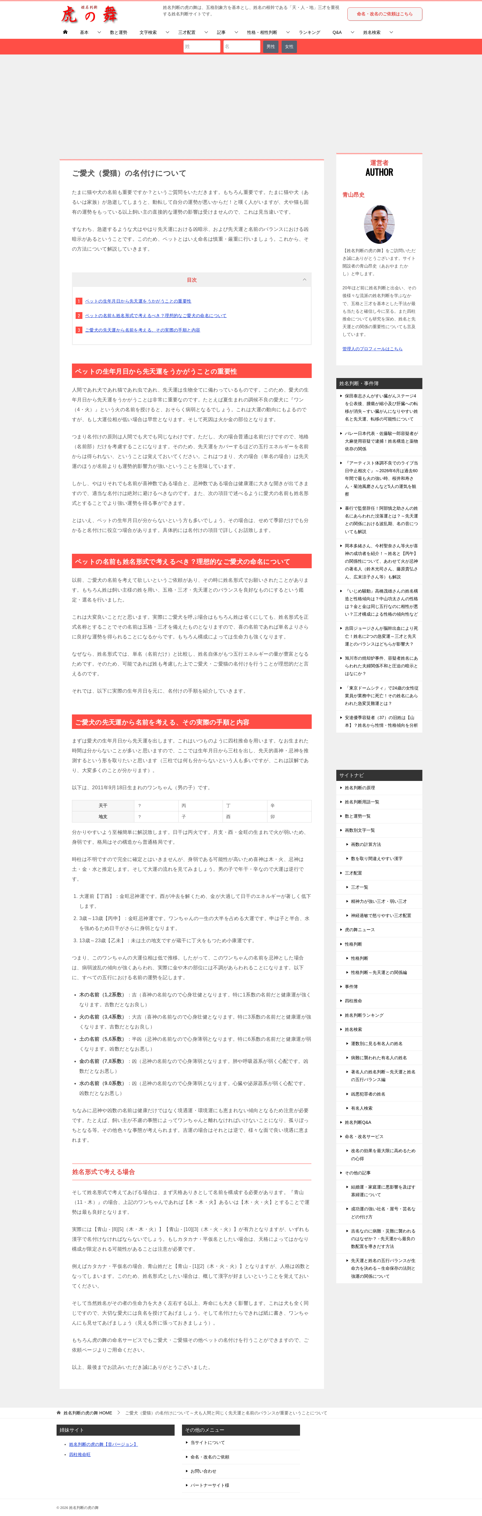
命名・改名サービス (364, 1136)
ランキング (309, 32)
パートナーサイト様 (210, 1485)
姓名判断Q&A (358, 1122)
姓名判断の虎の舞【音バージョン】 (103, 1444)
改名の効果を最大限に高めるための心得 (383, 1154)
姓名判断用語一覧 (362, 801)
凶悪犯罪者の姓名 (368, 1094)
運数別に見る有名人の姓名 (377, 1043)
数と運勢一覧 (358, 816)
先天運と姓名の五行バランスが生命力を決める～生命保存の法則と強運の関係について (383, 1268)
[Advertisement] (241, 101)
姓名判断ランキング (364, 1015)
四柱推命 (353, 1000)
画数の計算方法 (366, 844)
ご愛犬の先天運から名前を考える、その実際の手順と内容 (142, 330)
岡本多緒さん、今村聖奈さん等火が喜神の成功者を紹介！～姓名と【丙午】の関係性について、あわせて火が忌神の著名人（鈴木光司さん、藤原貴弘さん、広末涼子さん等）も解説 (381, 561)
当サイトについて (208, 1442)
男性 (271, 46)
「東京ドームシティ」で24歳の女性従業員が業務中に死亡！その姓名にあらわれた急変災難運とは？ (382, 696)
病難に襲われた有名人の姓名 (379, 1057)
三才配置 (187, 32)
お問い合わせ (203, 1471)
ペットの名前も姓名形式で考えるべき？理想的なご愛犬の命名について (156, 315)
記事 (221, 32)
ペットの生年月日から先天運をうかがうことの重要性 (138, 301)
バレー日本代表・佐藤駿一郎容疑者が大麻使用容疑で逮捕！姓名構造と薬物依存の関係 (381, 441)
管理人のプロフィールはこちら (372, 348)
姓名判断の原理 (360, 787)
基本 (84, 32)
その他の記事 (358, 1172)
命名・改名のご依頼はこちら (385, 13)
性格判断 (353, 944)
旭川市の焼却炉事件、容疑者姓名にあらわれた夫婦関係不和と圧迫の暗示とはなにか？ (381, 666)
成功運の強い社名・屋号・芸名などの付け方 (383, 1212)
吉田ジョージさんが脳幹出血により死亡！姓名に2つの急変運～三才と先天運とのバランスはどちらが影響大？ (381, 636)
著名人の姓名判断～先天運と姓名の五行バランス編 (383, 1075)
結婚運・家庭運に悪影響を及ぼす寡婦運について (383, 1190)
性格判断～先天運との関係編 (379, 972)
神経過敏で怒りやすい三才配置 (381, 915)
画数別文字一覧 (360, 830)
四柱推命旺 (80, 1454)
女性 (289, 46)
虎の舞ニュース (360, 929)
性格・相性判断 (262, 32)
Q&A (337, 32)
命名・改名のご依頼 (210, 1456)
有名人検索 (362, 1108)
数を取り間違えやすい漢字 (377, 858)
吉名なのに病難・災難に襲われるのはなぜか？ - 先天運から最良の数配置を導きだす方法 (383, 1238)
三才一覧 (359, 887)
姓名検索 (372, 32)
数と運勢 (118, 32)
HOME (88, 1412)
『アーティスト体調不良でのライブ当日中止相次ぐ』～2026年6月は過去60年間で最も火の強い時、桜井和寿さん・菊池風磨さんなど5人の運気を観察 (381, 478)
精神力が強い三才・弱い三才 (379, 901)
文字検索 (148, 32)
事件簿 (351, 986)
